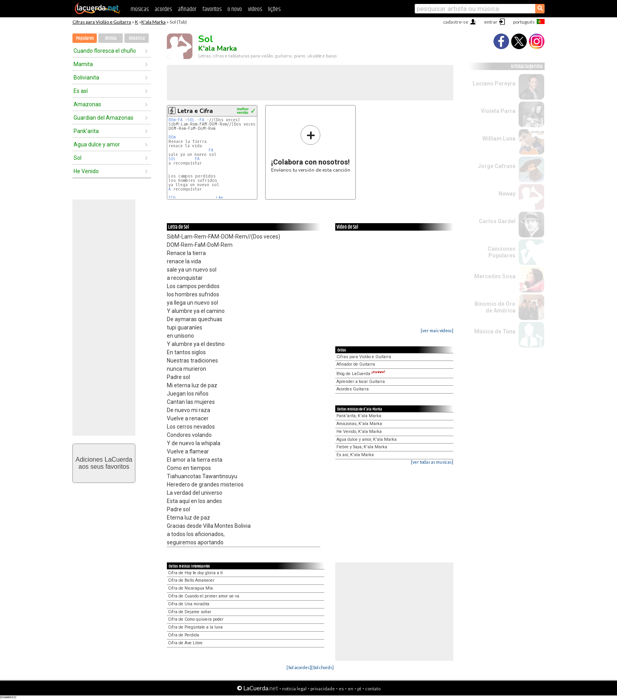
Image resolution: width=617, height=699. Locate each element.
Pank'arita (86, 131)
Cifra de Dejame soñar (189, 611)
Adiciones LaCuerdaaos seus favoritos (104, 463)
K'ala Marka (153, 22)
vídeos (255, 9)
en (350, 688)
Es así (81, 91)
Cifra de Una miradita (188, 604)
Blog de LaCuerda (360, 373)
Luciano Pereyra (494, 83)
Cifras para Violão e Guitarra (101, 22)
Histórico (137, 38)
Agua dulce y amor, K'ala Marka (366, 439)
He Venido (86, 171)
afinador (187, 9)
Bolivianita (86, 77)
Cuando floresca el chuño (105, 51)
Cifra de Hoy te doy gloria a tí (195, 572)
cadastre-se (455, 22)
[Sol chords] (322, 667)
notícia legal (294, 688)
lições (274, 9)
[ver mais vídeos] (437, 330)
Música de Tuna (494, 331)
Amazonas (87, 104)
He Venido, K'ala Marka (359, 431)
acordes (163, 9)
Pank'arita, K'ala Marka (358, 415)
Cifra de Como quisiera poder (196, 619)
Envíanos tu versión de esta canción (310, 148)
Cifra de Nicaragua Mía (190, 588)
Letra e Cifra (195, 111)
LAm (219, 197)
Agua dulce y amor (97, 144)
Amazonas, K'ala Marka (359, 423)
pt (359, 688)
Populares (85, 38)
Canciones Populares (501, 252)
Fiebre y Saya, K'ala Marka (361, 446)
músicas (140, 9)
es (341, 688)
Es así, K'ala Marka (355, 454)
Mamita (83, 64)
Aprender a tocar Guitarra (360, 381)
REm (171, 119)
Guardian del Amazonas (103, 118)
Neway (507, 193)
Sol (77, 158)
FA (181, 119)
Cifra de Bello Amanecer (191, 580)
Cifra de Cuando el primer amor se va (203, 596)
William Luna (498, 138)
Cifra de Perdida (183, 635)
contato (373, 688)
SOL (192, 119)
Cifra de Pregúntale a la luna (195, 627)
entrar (490, 22)
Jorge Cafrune (496, 166)
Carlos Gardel (497, 221)
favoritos (212, 9)
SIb (173, 197)
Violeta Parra (498, 111)
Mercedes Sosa (494, 276)
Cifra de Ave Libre (185, 642)
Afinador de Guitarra (355, 364)
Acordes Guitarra (352, 389)
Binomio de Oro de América (495, 307)
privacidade (322, 688)
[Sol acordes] (298, 667)
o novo (234, 9)
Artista (110, 38)
